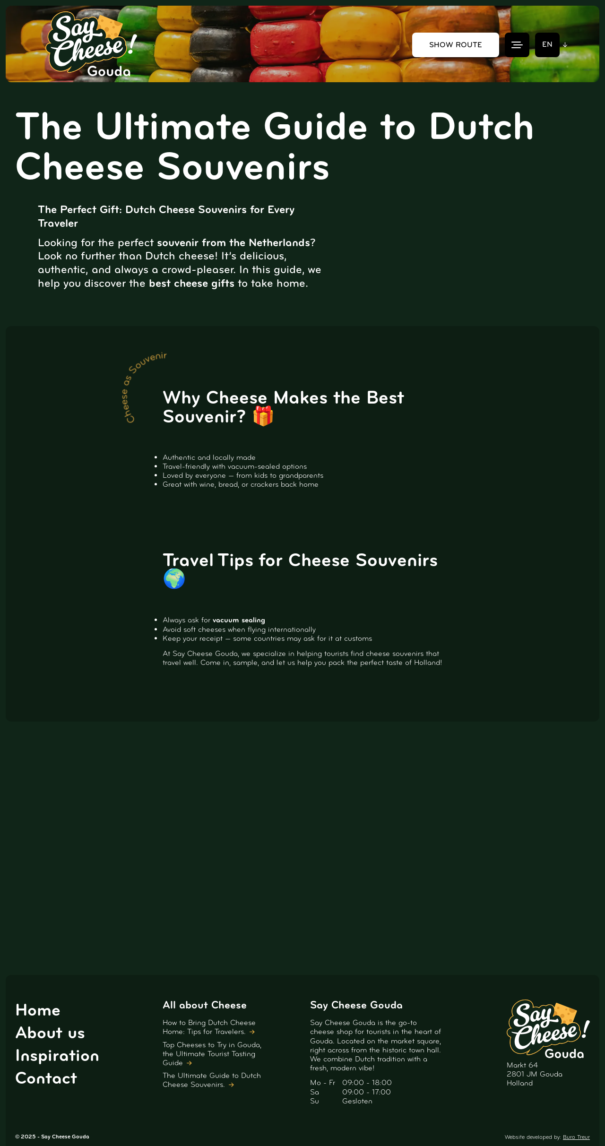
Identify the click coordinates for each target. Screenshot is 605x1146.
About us (50, 1032)
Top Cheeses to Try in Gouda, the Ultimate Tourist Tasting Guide (212, 1053)
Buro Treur (576, 1137)
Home (37, 1010)
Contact (46, 1078)
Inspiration (57, 1055)
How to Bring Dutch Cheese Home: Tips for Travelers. (209, 1027)
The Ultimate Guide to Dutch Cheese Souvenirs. (212, 1080)
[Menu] (517, 45)
